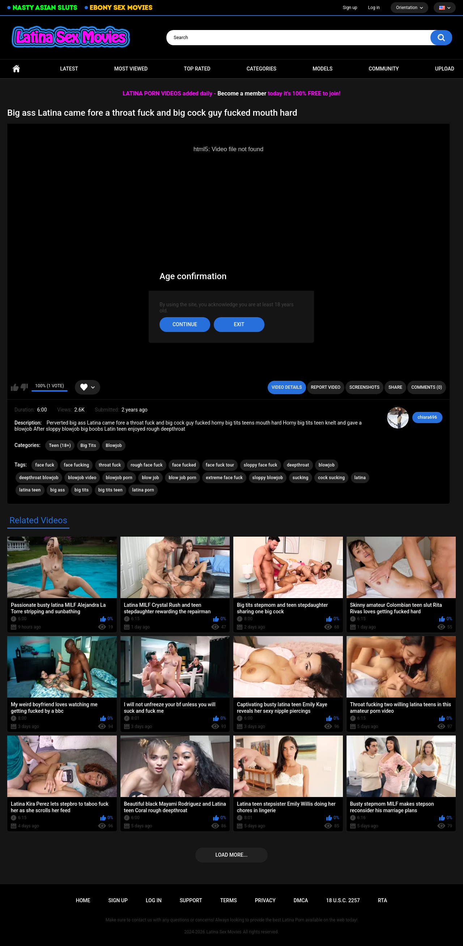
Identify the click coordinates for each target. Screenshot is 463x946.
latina (360, 477)
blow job (150, 477)
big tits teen (110, 490)
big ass (57, 490)
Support (191, 900)
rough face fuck (146, 465)
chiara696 (427, 417)
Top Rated (197, 69)
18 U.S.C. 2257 (343, 900)
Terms (228, 900)
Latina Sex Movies (224, 931)
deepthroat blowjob (39, 477)
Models (322, 69)
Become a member (241, 93)
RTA (382, 900)
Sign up (350, 7)
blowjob (327, 465)
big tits (82, 490)
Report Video (325, 387)
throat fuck (110, 465)
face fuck (44, 465)
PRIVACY (265, 900)
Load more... (232, 855)
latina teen (30, 490)
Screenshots (364, 387)
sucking (301, 477)
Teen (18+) (60, 445)
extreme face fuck (224, 477)
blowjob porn (119, 477)
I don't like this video (24, 387)
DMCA (301, 900)
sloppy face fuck (260, 465)
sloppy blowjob (267, 477)
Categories (261, 69)
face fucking (76, 465)
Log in (374, 7)
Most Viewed (131, 69)
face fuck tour (220, 465)
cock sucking (331, 477)
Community (384, 69)
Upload (444, 69)
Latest (69, 69)
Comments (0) (426, 387)
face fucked (184, 465)
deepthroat (298, 465)
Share (395, 387)
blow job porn (182, 477)
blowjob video (82, 477)
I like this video (14, 387)
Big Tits (88, 445)
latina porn (143, 490)
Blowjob (114, 445)
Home (16, 69)
